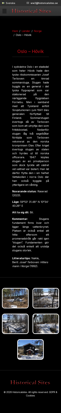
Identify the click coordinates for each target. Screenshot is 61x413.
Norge (38, 31)
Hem (15, 31)
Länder (26, 31)
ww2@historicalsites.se (42, 3)
